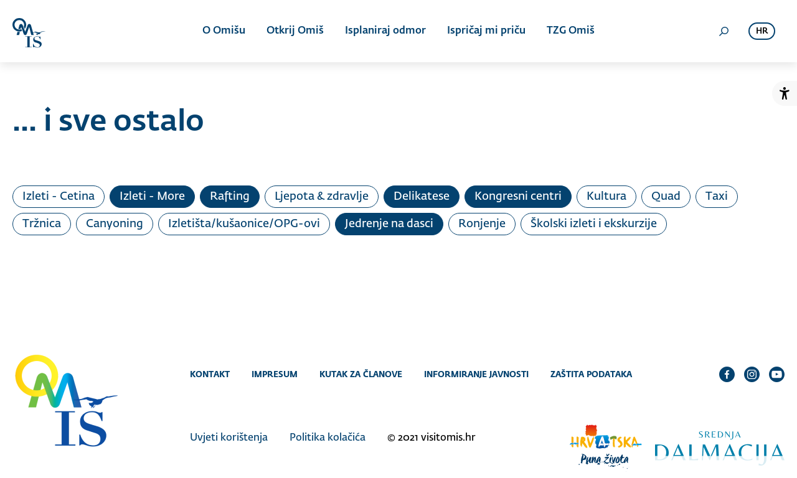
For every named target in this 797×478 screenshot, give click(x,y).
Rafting (230, 196)
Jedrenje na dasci (389, 224)
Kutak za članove (360, 374)
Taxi (716, 196)
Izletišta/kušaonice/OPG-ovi (244, 224)
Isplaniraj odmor (385, 31)
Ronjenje (482, 224)
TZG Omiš (571, 31)
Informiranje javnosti (476, 374)
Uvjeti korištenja (229, 438)
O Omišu (223, 31)
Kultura (606, 196)
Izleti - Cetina (58, 196)
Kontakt (210, 374)
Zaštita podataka (591, 374)
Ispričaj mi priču (486, 31)
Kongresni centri (518, 196)
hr (762, 31)
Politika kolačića (327, 438)
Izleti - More (152, 196)
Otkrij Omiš (295, 31)
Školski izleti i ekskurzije (594, 224)
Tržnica (41, 224)
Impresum (275, 374)
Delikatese (422, 196)
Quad (666, 196)
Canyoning (114, 224)
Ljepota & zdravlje (322, 196)
